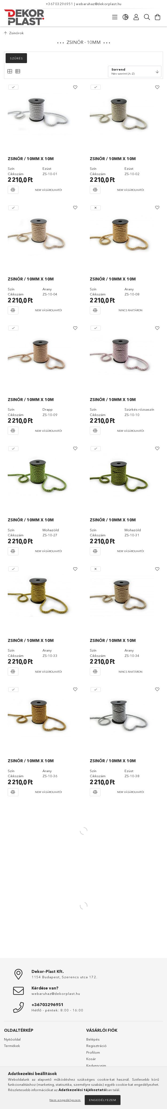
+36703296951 (59, 4)
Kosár (91, 1059)
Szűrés (16, 58)
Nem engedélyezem (65, 1100)
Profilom (93, 1052)
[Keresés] (147, 17)
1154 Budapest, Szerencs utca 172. (64, 977)
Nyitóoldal (12, 1039)
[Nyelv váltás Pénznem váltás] (125, 17)
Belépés (93, 1039)
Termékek (12, 1045)
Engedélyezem (102, 1100)
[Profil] (136, 17)
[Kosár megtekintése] (157, 17)
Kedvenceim (96, 1065)
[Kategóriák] (115, 17)
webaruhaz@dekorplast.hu (99, 4)
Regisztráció (96, 1045)
